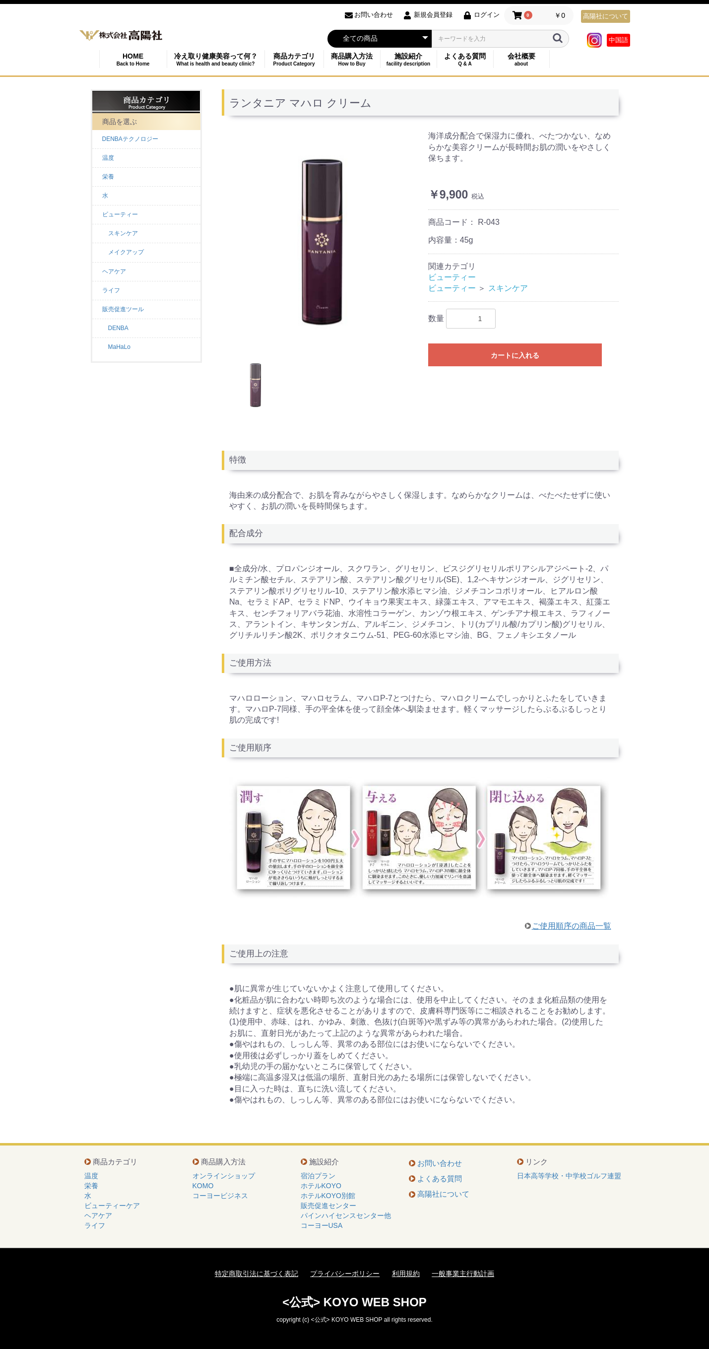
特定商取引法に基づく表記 (256, 1274)
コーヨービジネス (220, 1196)
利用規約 (406, 1274)
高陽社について (605, 16)
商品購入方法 (352, 59)
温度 (108, 157)
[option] (321, 240)
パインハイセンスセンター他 (346, 1215)
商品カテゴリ (294, 59)
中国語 (618, 40)
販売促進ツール (123, 309)
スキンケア (508, 288)
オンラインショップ (224, 1176)
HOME (133, 59)
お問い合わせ (439, 1163)
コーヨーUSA (322, 1225)
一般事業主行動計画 (463, 1274)
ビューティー (120, 214)
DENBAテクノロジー (130, 138)
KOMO (203, 1186)
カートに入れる (515, 355)
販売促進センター (328, 1206)
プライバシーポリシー (345, 1274)
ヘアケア (114, 271)
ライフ (111, 290)
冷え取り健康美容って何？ (215, 59)
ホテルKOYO (321, 1186)
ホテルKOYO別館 (328, 1196)
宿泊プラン (318, 1176)
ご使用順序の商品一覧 (571, 926)
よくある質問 (465, 59)
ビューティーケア (112, 1206)
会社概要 (521, 59)
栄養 (108, 176)
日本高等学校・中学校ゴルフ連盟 (569, 1176)
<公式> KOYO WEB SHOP (354, 1302)
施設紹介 (409, 59)
